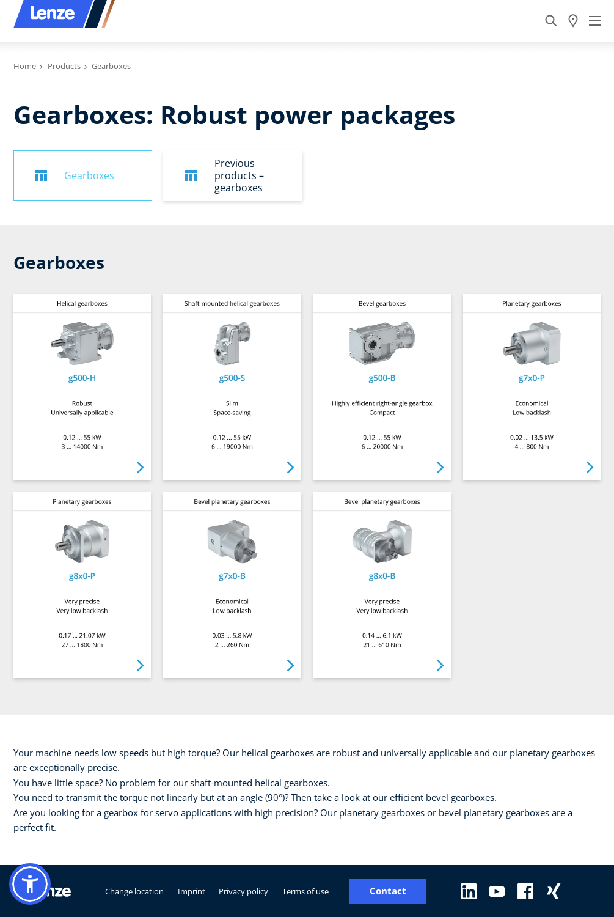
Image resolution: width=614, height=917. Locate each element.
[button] (30, 884)
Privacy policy (243, 891)
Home (24, 66)
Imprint (191, 891)
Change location (134, 891)
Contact (388, 891)
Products (64, 66)
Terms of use (305, 891)
